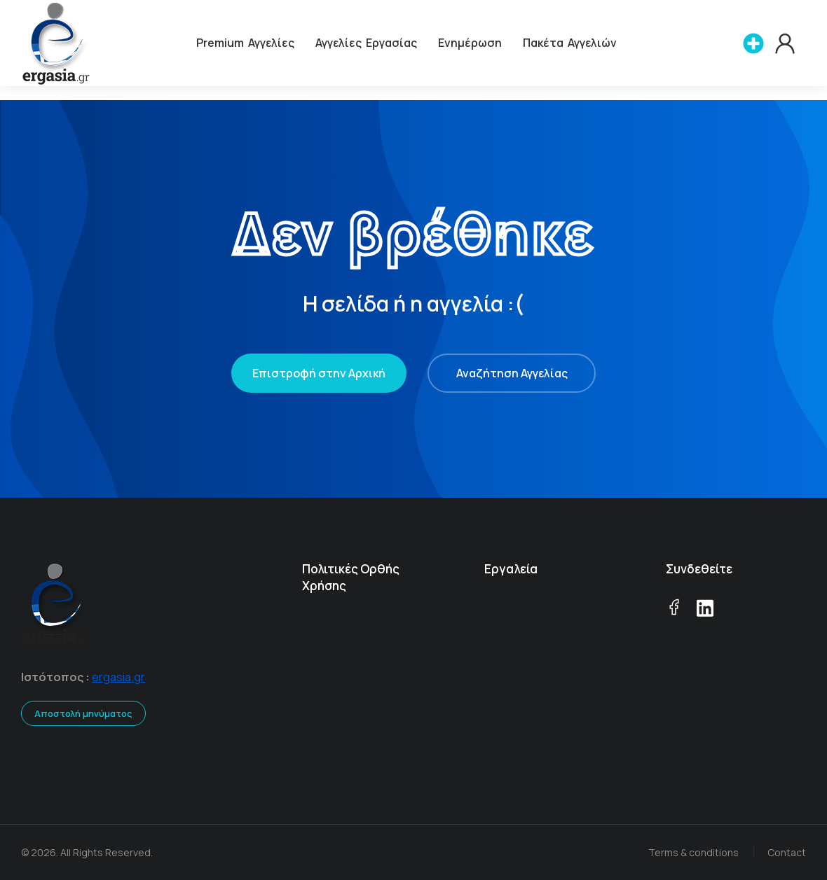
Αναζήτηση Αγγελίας (512, 373)
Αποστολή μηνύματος (83, 713)
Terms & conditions (693, 852)
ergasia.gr (118, 677)
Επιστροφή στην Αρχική (318, 373)
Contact (786, 852)
